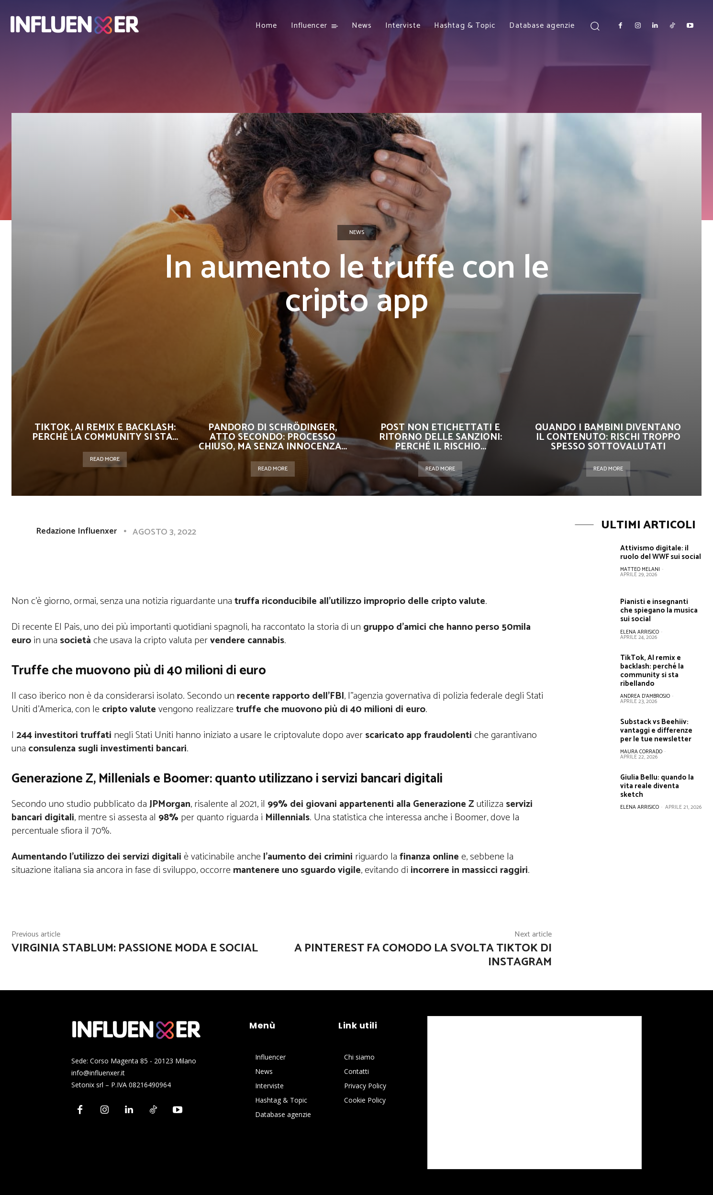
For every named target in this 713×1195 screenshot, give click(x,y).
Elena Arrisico (639, 631)
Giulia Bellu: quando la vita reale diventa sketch (657, 785)
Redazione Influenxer (76, 531)
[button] (594, 25)
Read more (105, 459)
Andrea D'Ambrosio (645, 696)
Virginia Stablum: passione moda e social (134, 948)
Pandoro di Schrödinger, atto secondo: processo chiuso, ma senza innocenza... (273, 437)
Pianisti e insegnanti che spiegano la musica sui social (659, 610)
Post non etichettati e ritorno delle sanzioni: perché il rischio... (440, 437)
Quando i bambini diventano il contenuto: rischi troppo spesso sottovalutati (608, 437)
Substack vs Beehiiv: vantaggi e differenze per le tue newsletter (656, 730)
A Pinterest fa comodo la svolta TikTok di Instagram (423, 955)
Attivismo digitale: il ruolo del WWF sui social (660, 552)
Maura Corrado (641, 751)
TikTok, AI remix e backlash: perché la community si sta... (105, 432)
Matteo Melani (640, 569)
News (356, 232)
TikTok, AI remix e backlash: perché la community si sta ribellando (652, 670)
